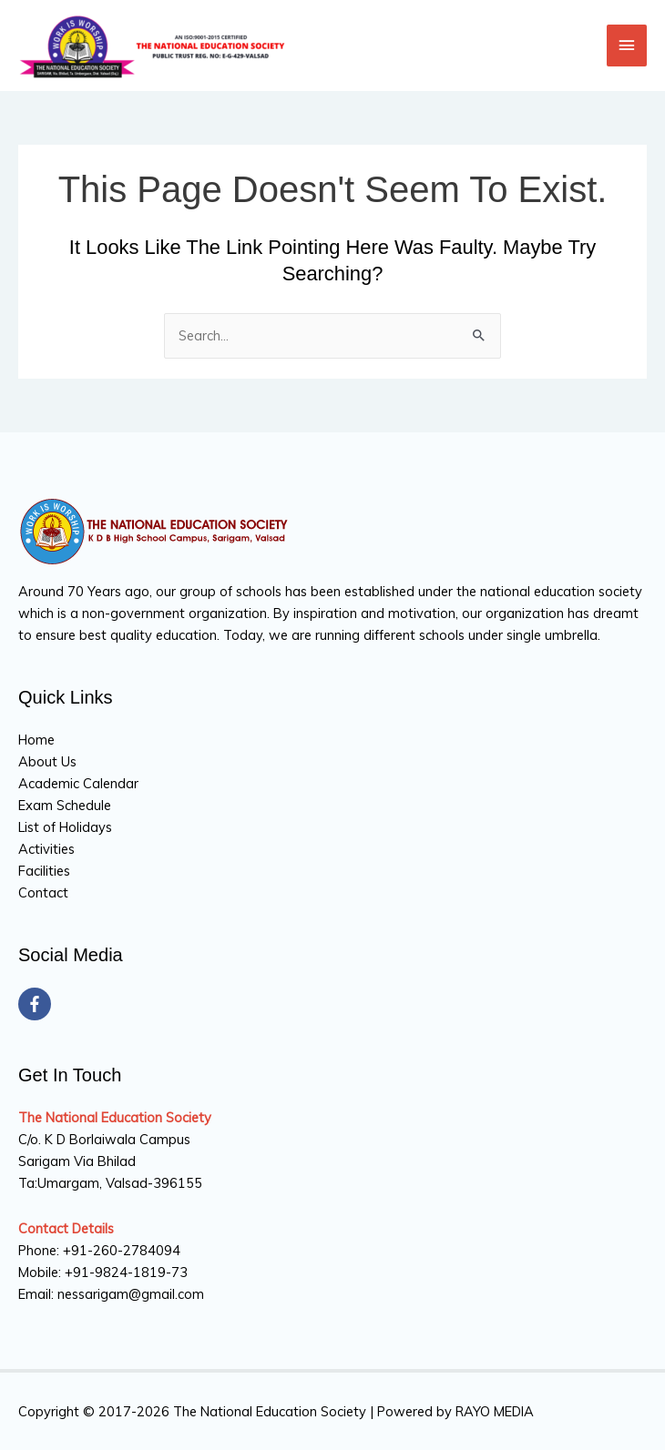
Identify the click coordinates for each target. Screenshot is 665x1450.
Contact (43, 892)
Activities (46, 848)
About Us (47, 761)
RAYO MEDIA (494, 1411)
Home (36, 739)
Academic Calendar (78, 783)
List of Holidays (65, 827)
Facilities (44, 870)
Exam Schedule (64, 805)
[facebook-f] (37, 1004)
